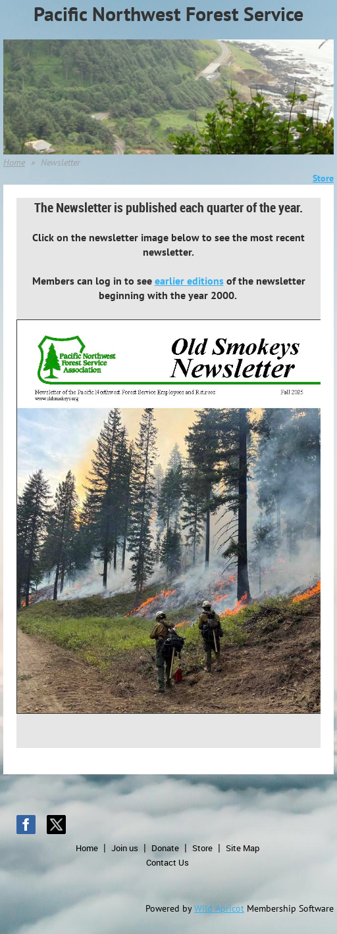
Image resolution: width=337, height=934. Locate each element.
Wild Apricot (219, 908)
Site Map (242, 848)
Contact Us (167, 862)
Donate (165, 848)
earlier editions (189, 280)
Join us (124, 848)
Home (14, 162)
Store (202, 848)
